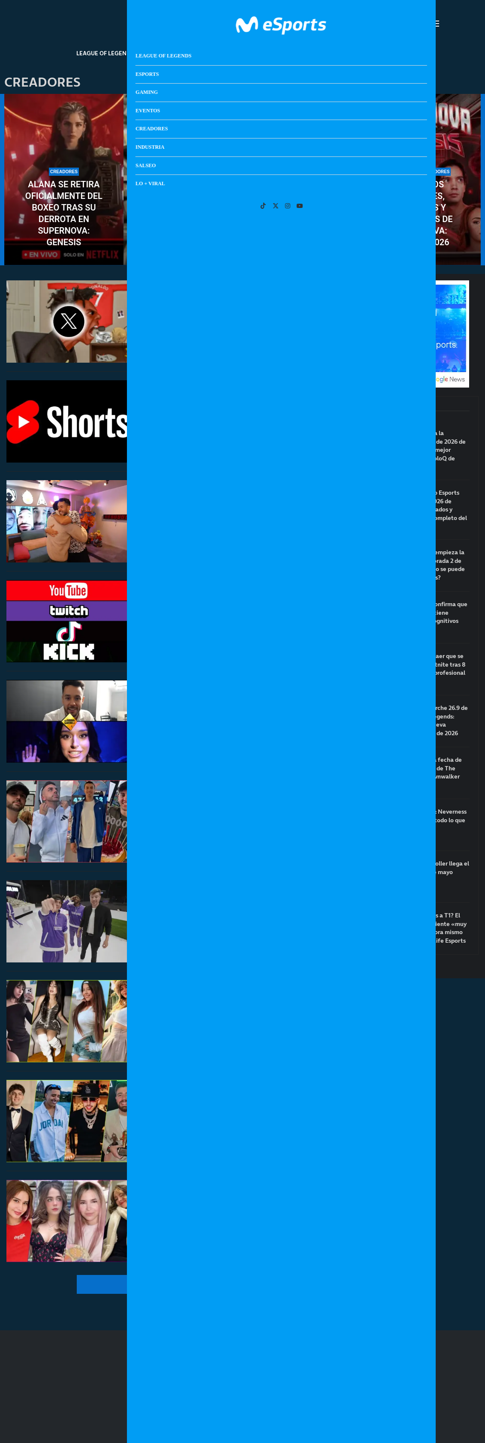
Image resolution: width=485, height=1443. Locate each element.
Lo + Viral (394, 53)
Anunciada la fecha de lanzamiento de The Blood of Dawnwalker (431, 768)
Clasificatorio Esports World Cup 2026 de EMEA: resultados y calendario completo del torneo (434, 509)
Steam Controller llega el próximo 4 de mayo (435, 868)
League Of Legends (104, 53)
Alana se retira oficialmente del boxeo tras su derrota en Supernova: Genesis (63, 213)
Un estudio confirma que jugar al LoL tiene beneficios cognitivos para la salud (434, 617)
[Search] (422, 23)
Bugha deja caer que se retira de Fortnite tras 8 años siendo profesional (433, 664)
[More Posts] (162, 1284)
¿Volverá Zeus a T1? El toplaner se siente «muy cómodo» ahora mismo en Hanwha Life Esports (434, 928)
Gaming (195, 53)
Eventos (232, 53)
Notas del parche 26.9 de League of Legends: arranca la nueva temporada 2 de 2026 (434, 720)
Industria (319, 53)
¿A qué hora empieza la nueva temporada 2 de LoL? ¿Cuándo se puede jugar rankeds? (433, 565)
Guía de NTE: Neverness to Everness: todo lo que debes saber (434, 820)
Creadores (274, 53)
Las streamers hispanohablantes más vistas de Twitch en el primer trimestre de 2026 (228, 1205)
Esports (158, 53)
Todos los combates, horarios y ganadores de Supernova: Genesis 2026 (421, 213)
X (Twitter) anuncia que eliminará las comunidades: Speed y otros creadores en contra (218, 327)
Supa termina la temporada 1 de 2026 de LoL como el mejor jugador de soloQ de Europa (433, 450)
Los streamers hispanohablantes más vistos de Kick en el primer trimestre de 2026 (228, 1105)
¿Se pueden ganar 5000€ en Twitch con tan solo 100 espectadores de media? (242, 236)
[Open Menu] (435, 23)
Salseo (356, 53)
